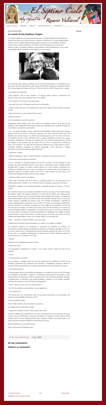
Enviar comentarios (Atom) (23, 396)
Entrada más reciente (14, 393)
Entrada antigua (65, 393)
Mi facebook (58, 25)
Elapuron (32, 25)
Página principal (11, 25)
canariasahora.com (44, 25)
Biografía (23, 25)
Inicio (40, 393)
